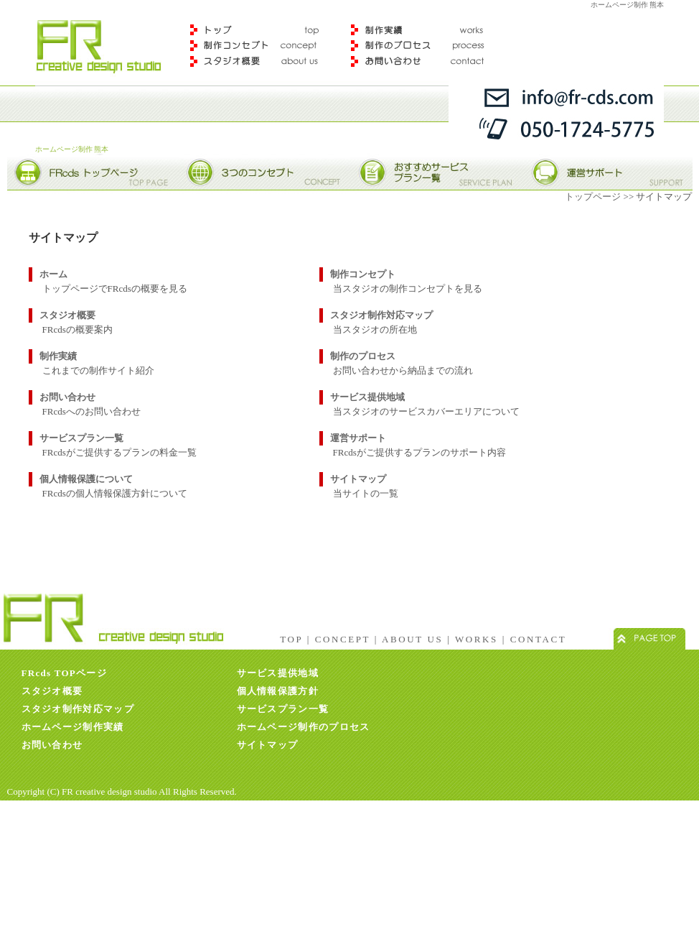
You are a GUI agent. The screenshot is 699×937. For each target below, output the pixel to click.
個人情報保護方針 (278, 691)
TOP (291, 639)
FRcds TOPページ (65, 673)
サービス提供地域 (367, 397)
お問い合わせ (67, 397)
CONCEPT (342, 639)
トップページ (593, 196)
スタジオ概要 (259, 65)
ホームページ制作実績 (73, 726)
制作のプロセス (422, 45)
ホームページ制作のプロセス (303, 726)
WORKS (476, 639)
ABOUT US (412, 639)
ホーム (53, 274)
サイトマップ (358, 479)
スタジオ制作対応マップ (381, 315)
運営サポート (358, 438)
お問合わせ (422, 65)
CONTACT (538, 639)
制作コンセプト (259, 45)
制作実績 (422, 23)
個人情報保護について (86, 479)
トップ (259, 23)
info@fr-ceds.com (556, 95)
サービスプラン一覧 (81, 438)
